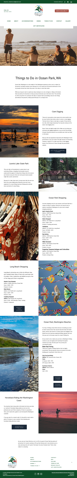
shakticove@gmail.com (15, 1)
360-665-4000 (7, 11)
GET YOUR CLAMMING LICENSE (58, 151)
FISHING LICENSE (58, 378)
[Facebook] (65, 2)
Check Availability (62, 11)
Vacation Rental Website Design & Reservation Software (63, 473)
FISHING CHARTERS (58, 385)
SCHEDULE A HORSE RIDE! (19, 427)
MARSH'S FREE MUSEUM (19, 309)
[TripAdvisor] (71, 2)
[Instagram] (68, 2)
